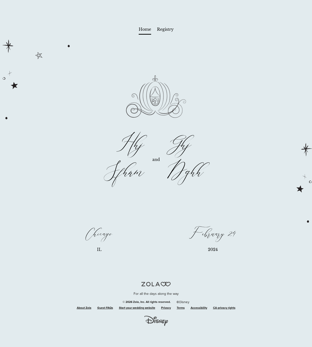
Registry (165, 29)
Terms (181, 308)
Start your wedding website (137, 308)
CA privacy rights (224, 308)
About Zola (84, 308)
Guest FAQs (105, 308)
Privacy (166, 308)
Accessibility (199, 308)
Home (145, 29)
